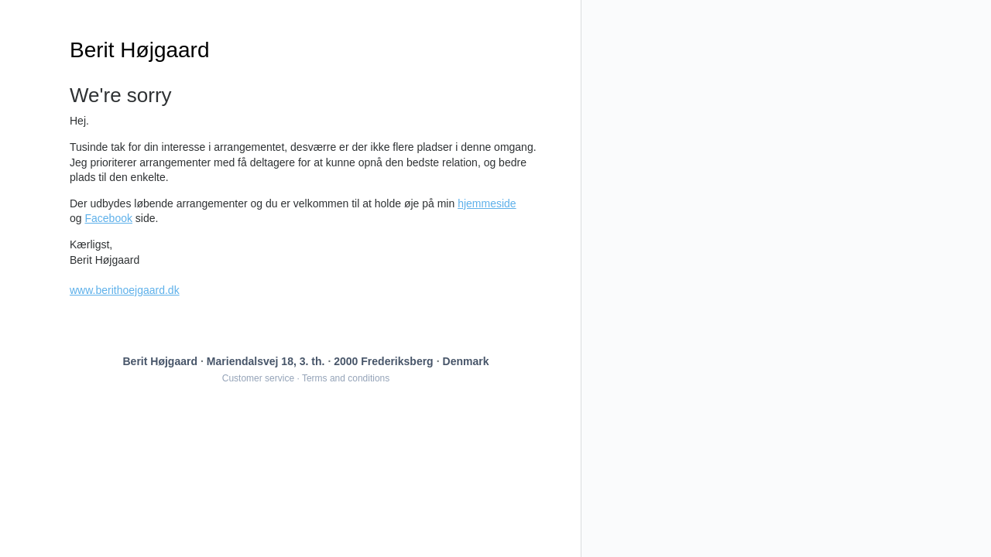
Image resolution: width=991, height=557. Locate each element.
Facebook (108, 218)
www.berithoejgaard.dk (125, 290)
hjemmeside (487, 203)
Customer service (258, 378)
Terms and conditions (345, 378)
